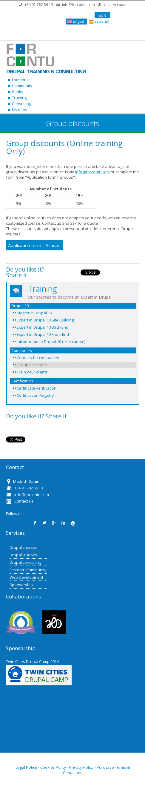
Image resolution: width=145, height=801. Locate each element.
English (76, 21)
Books (17, 91)
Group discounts (32, 364)
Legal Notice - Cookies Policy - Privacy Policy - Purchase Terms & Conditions (73, 770)
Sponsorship (21, 584)
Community (22, 85)
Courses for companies (38, 357)
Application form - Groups (34, 245)
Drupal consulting (25, 562)
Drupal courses (23, 547)
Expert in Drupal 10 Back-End (42, 327)
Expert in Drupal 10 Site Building (45, 320)
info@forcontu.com (78, 4)
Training (19, 97)
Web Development (26, 577)
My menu (20, 109)
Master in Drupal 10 (34, 313)
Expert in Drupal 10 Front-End (43, 334)
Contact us (23, 501)
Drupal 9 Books (23, 555)
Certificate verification (36, 388)
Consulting (21, 103)
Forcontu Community (28, 569)
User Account (115, 4)
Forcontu (20, 79)
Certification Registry (35, 395)
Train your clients (32, 372)
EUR (102, 15)
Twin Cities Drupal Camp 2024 (32, 661)
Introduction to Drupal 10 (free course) (51, 341)
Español (99, 21)
